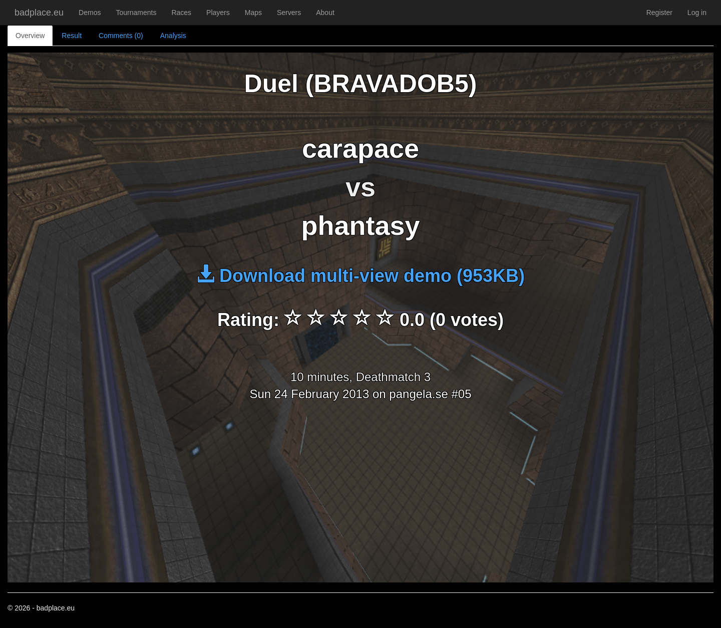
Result (72, 36)
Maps (253, 13)
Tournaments (136, 13)
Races (181, 13)
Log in (696, 13)
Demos (90, 13)
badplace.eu (39, 13)
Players (218, 13)
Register (659, 13)
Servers (289, 13)
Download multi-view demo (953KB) (360, 275)
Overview (30, 36)
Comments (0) (121, 36)
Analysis (173, 36)
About (325, 13)
